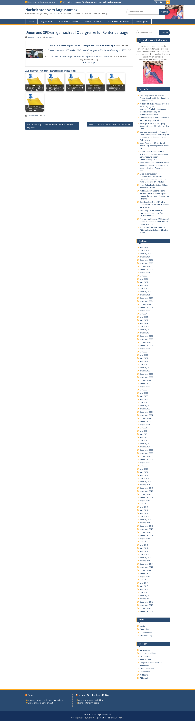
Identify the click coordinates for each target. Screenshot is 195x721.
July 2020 (143, 466)
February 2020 (145, 481)
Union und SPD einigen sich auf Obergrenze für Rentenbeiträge (82, 45)
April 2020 (144, 475)
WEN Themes (118, 718)
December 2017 (146, 564)
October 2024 (145, 304)
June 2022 (144, 393)
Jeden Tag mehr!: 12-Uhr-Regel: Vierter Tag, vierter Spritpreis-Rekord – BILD (154, 146)
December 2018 (146, 526)
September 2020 (146, 459)
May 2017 (144, 586)
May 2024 (144, 320)
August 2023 (145, 348)
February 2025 (145, 291)
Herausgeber (142, 21)
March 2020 (144, 478)
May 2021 (144, 434)
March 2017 (144, 592)
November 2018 (146, 529)
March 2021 (144, 440)
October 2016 (145, 608)
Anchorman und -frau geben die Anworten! (102, 2)
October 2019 (145, 494)
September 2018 (146, 535)
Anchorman (50, 37)
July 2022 (143, 390)
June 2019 (144, 507)
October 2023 (145, 342)
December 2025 (146, 260)
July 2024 (143, 314)
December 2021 (146, 412)
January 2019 (145, 523)
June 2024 (144, 317)
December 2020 (146, 450)
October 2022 (145, 380)
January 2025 (145, 295)
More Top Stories (147, 668)
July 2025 (143, 276)
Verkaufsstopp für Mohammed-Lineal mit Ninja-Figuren (50, 126)
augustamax (145, 650)
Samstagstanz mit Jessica (88, 703)
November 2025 (146, 263)
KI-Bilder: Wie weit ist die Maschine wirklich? (46, 700)
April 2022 (144, 399)
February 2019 (145, 519)
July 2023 (143, 352)
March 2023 (144, 364)
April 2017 (144, 589)
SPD (44, 115)
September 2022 (146, 383)
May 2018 (144, 548)
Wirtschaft (144, 678)
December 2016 (146, 602)
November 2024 (146, 301)
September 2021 (146, 421)
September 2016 (146, 611)
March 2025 (144, 288)
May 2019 (144, 510)
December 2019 (146, 488)
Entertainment (145, 659)
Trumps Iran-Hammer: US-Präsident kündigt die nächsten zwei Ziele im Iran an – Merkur (154, 221)
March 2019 (144, 516)
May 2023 (144, 358)
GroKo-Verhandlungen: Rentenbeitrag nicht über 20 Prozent (80, 56)
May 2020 (144, 472)
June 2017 (144, 583)
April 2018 (144, 551)
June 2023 (144, 355)
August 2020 (145, 462)
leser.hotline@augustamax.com (42, 2)
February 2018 (145, 557)
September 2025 (146, 269)
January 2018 (145, 561)
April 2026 (144, 247)
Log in (142, 626)
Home (31, 21)
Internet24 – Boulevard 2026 (93, 695)
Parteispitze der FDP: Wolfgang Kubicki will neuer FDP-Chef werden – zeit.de (154, 126)
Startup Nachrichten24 (118, 21)
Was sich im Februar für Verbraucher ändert (110, 124)
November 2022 (146, 377)
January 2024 (145, 333)
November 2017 (146, 567)
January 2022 (145, 409)
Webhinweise (145, 675)
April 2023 (144, 361)
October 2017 (145, 570)
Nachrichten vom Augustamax (51, 10)
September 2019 (146, 497)
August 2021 (145, 424)
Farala (30, 695)
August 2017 (145, 576)
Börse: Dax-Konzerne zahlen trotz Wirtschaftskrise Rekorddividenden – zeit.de (154, 230)
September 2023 (146, 345)
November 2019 (146, 491)
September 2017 (146, 573)
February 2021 (145, 443)
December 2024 (146, 298)
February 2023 (145, 367)
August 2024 (145, 310)
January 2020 (145, 485)
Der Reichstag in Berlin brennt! (40, 703)
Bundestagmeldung (148, 653)
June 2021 (144, 431)
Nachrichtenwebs (92, 21)
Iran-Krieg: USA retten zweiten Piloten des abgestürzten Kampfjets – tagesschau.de (154, 98)
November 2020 (146, 453)
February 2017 (145, 595)
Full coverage (89, 62)
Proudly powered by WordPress (83, 718)
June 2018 (144, 545)
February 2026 (145, 253)
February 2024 (145, 329)
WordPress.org (146, 635)
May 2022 (144, 396)
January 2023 (145, 371)
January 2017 (145, 599)
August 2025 (145, 272)
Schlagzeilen (145, 671)
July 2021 (143, 428)
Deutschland (33, 115)
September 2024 (146, 307)
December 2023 (146, 336)
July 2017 (143, 580)
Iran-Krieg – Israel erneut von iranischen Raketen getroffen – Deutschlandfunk (152, 213)
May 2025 (144, 282)
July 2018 (143, 542)
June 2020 (144, 469)
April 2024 (144, 323)
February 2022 (145, 405)
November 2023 (146, 339)
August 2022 (145, 386)
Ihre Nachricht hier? (68, 21)
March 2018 (144, 554)
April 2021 (144, 437)
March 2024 (144, 326)
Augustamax (47, 21)
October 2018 (145, 532)
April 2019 (144, 513)
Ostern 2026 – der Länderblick (90, 700)
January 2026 (145, 257)
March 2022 (144, 402)
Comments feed (146, 632)
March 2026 (144, 250)
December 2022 (146, 374)
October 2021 (145, 418)
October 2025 (145, 266)
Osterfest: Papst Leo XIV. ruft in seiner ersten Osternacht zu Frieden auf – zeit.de (154, 204)
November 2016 (146, 605)
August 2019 (145, 500)
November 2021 (146, 415)
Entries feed (144, 629)
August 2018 (145, 538)
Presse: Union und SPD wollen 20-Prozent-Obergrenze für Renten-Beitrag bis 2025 (87, 50)
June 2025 (144, 279)
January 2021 (145, 447)
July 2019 (143, 504)
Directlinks (159, 2)
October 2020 (145, 456)
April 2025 (144, 285)
